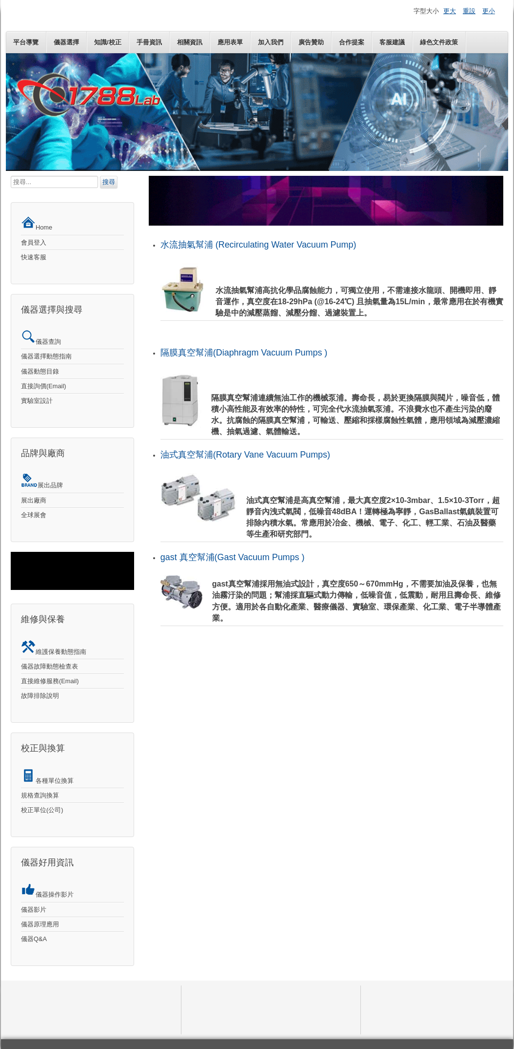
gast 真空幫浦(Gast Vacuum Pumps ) (232, 557)
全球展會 (33, 515)
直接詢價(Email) (43, 386)
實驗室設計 (37, 400)
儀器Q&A (34, 939)
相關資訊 (189, 42)
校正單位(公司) (42, 810)
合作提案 (351, 42)
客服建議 (392, 42)
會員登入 (33, 242)
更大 (449, 11)
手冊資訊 (149, 42)
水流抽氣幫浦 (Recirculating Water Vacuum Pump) (258, 245)
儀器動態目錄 (40, 371)
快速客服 (33, 257)
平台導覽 (26, 42)
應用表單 (230, 42)
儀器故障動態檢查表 (49, 666)
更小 (488, 11)
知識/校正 (107, 42)
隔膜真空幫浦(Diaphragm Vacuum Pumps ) (244, 352)
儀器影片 (33, 909)
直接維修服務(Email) (50, 681)
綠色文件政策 (439, 42)
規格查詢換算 (40, 795)
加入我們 (270, 42)
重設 (469, 11)
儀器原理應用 (40, 924)
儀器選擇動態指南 (46, 356)
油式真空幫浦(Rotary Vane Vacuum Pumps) (245, 455)
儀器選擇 (66, 42)
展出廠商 (33, 500)
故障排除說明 (40, 695)
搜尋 (108, 182)
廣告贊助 (311, 42)
